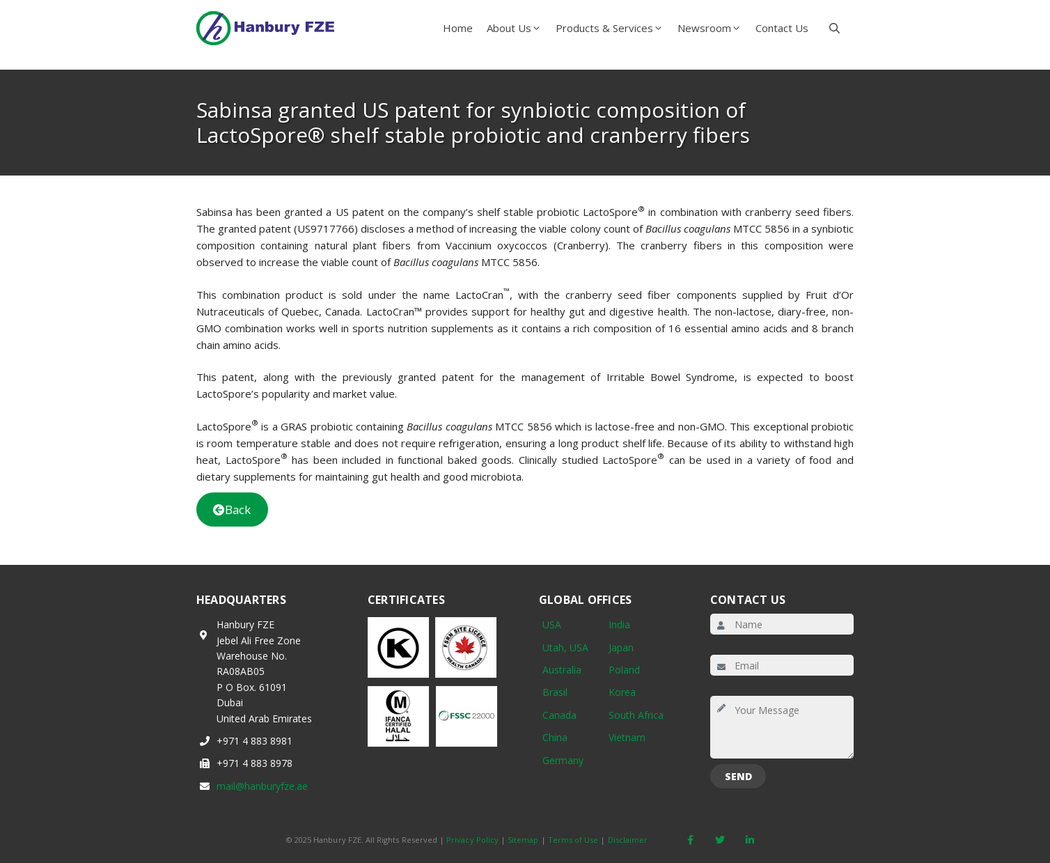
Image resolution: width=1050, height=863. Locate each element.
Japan (621, 647)
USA (551, 624)
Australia (561, 669)
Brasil (554, 692)
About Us (518, 28)
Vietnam (627, 737)
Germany (562, 760)
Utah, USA (565, 647)
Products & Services (613, 28)
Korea (622, 692)
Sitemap (523, 839)
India (619, 624)
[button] (834, 28)
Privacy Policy (472, 839)
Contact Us (781, 28)
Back (232, 510)
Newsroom (713, 28)
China (554, 737)
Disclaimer (628, 839)
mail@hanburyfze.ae (262, 786)
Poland (624, 669)
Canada (559, 715)
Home (458, 28)
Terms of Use (573, 839)
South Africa (636, 715)
